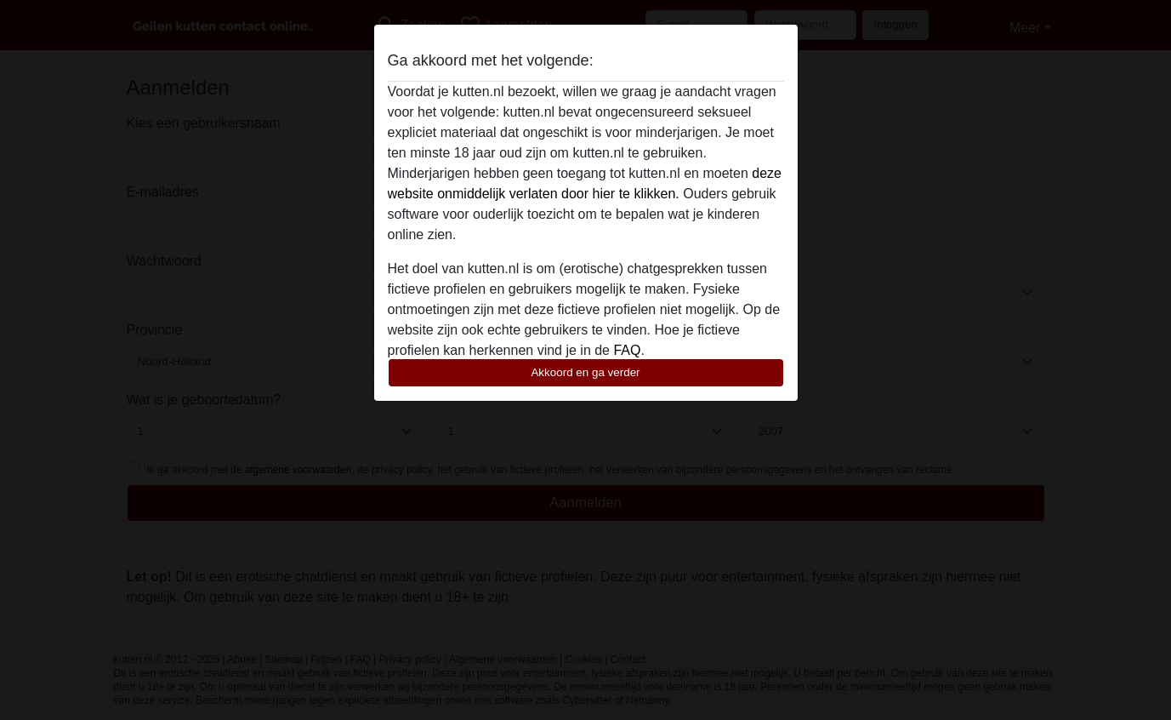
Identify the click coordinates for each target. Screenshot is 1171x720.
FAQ (626, 350)
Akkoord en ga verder (585, 372)
